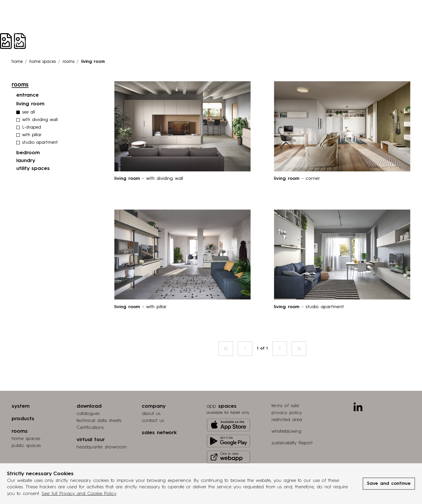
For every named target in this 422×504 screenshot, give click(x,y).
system (21, 406)
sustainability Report (292, 443)
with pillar (32, 135)
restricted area (287, 420)
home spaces (26, 438)
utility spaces (33, 168)
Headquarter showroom (102, 447)
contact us (153, 420)
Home (17, 62)
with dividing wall (40, 120)
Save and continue (389, 483)
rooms (69, 62)
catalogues (88, 413)
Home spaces (42, 62)
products (23, 418)
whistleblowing (286, 431)
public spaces (26, 445)
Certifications (90, 427)
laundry (25, 160)
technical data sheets (99, 420)
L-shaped (31, 127)
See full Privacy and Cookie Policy (79, 493)
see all (28, 112)
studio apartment (40, 143)
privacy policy (287, 413)
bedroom (28, 152)
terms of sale (285, 406)
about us (151, 413)
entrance (27, 95)
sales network (159, 432)
